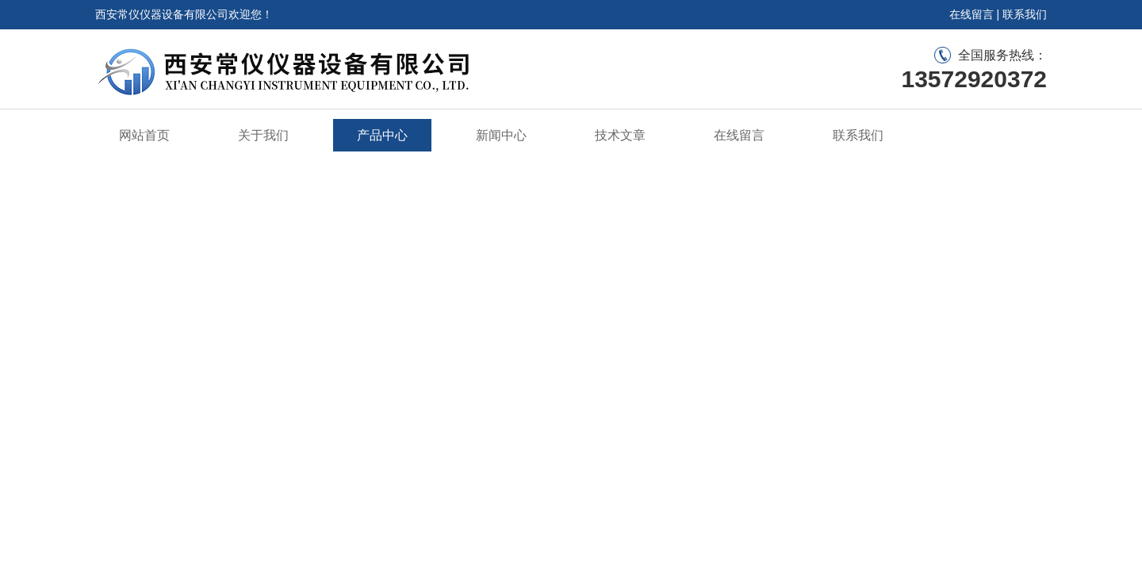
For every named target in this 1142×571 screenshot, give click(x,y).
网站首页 (144, 135)
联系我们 (1024, 14)
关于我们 (263, 135)
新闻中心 (501, 135)
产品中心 (382, 135)
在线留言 (971, 14)
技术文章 (620, 135)
